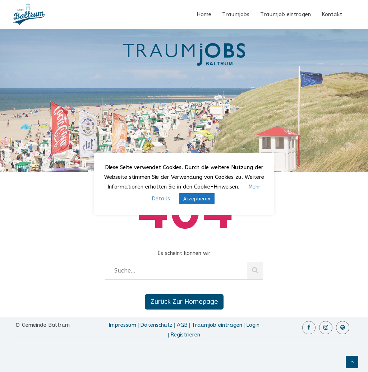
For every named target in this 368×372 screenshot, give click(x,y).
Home (204, 14)
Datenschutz (156, 325)
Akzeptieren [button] (196, 198)
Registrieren (185, 334)
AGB (182, 325)
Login (252, 325)
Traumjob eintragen (285, 14)
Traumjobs (235, 14)
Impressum (122, 325)
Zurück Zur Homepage (184, 302)
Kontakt (332, 14)
